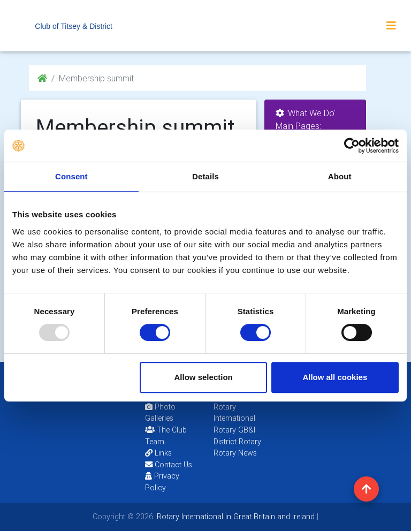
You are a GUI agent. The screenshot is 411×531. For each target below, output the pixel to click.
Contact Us (168, 464)
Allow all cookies (334, 377)
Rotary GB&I (234, 430)
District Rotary (237, 441)
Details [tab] (205, 176)
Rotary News (235, 453)
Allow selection (203, 377)
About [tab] (340, 176)
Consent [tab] (71, 176)
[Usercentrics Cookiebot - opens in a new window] (352, 146)
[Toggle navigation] (391, 25)
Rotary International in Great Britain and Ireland (235, 516)
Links (158, 453)
